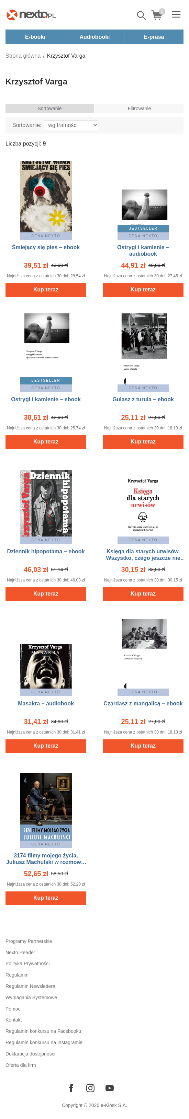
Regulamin (17, 975)
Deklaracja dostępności (30, 1054)
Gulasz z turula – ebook (143, 399)
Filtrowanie (139, 108)
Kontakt (13, 1020)
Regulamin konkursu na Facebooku (43, 1031)
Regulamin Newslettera (30, 986)
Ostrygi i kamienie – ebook (46, 399)
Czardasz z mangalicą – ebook (142, 703)
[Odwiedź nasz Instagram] (90, 1088)
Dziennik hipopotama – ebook (46, 551)
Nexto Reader (20, 952)
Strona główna (23, 56)
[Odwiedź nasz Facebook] (71, 1088)
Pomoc (13, 1009)
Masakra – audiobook (46, 703)
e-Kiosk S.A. (114, 1105)
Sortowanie (49, 108)
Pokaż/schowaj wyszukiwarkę (142, 15)
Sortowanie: (27, 125)
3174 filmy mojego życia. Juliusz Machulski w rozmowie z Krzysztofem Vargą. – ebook (46, 862)
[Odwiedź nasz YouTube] (109, 1088)
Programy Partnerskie (28, 941)
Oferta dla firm (20, 1065)
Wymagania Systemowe (31, 997)
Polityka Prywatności (27, 963)
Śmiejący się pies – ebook (46, 247)
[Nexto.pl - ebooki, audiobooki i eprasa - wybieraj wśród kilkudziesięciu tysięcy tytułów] (31, 14)
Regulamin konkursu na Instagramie (43, 1042)
